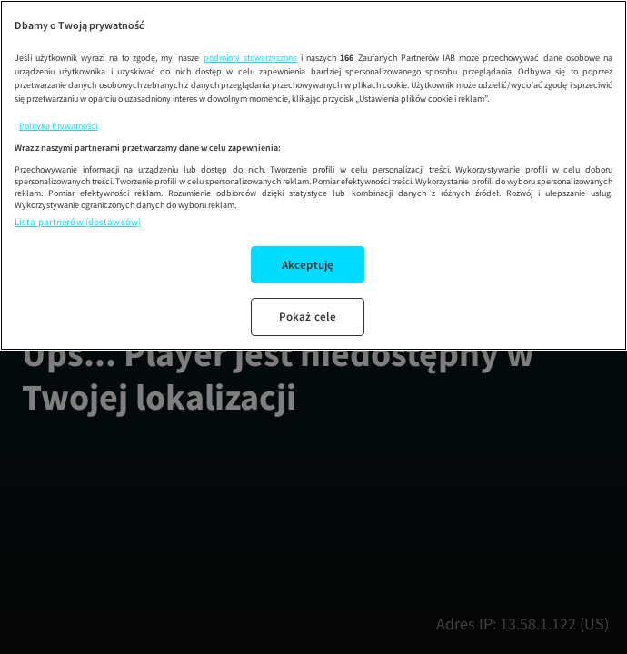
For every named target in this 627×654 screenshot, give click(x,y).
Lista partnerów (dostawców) (78, 221)
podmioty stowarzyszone (250, 58)
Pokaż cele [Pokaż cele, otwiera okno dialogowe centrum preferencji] (307, 316)
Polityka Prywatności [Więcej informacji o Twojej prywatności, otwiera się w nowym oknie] (58, 126)
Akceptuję (307, 264)
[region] (313, 175)
